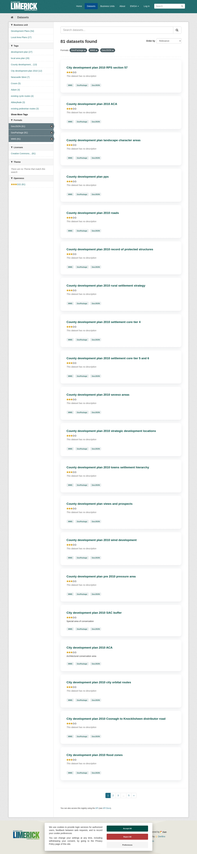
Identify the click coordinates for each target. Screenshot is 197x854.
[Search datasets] (169, 6)
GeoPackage (82, 85)
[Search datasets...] (116, 30)
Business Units (107, 6)
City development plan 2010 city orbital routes (98, 682)
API (96, 808)
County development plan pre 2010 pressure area (101, 576)
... (124, 795)
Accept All (127, 828)
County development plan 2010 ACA (91, 104)
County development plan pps (87, 176)
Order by (150, 41)
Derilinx (160, 836)
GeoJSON (96, 85)
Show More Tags (19, 114)
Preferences (127, 845)
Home (79, 6)
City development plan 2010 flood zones (94, 755)
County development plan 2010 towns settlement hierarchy (107, 467)
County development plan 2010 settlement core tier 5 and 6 (107, 358)
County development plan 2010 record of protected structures (109, 249)
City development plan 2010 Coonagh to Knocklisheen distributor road (115, 718)
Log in (147, 6)
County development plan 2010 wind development (101, 540)
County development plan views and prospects (99, 503)
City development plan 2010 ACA (89, 647)
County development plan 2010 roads (92, 212)
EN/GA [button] (134, 6)
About (122, 6)
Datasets (91, 6)
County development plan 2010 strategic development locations (111, 431)
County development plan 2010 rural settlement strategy (105, 285)
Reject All (127, 837)
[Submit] (182, 6)
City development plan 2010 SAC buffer (94, 612)
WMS (70, 85)
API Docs (107, 808)
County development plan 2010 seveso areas (97, 394)
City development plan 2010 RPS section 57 (97, 67)
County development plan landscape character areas (103, 140)
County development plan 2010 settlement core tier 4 (103, 322)
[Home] (12, 17)
